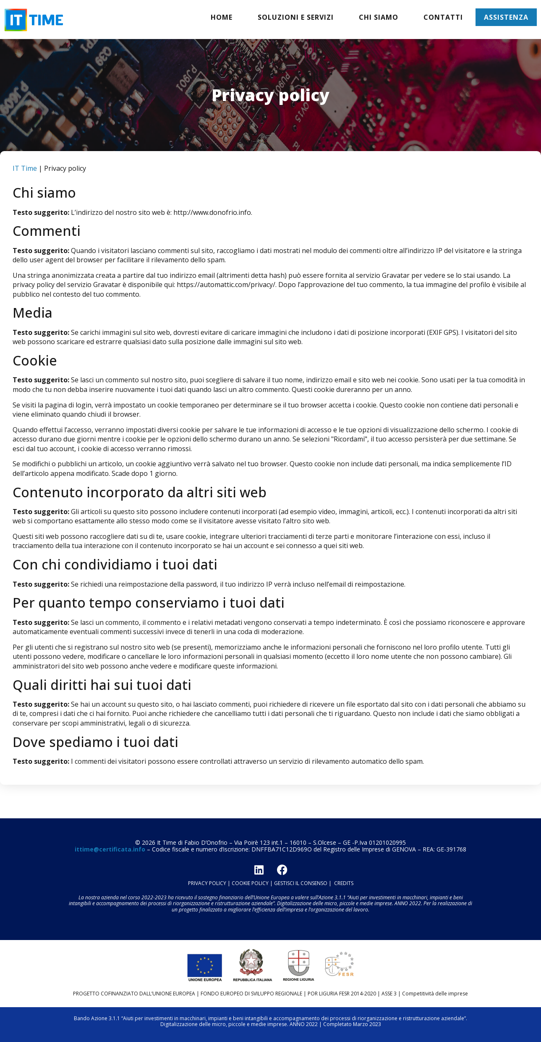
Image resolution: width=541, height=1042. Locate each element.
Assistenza (506, 17)
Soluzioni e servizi (296, 17)
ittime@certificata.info (110, 849)
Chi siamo (378, 17)
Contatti (443, 17)
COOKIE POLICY (250, 883)
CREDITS (343, 883)
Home (222, 17)
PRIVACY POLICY (207, 883)
